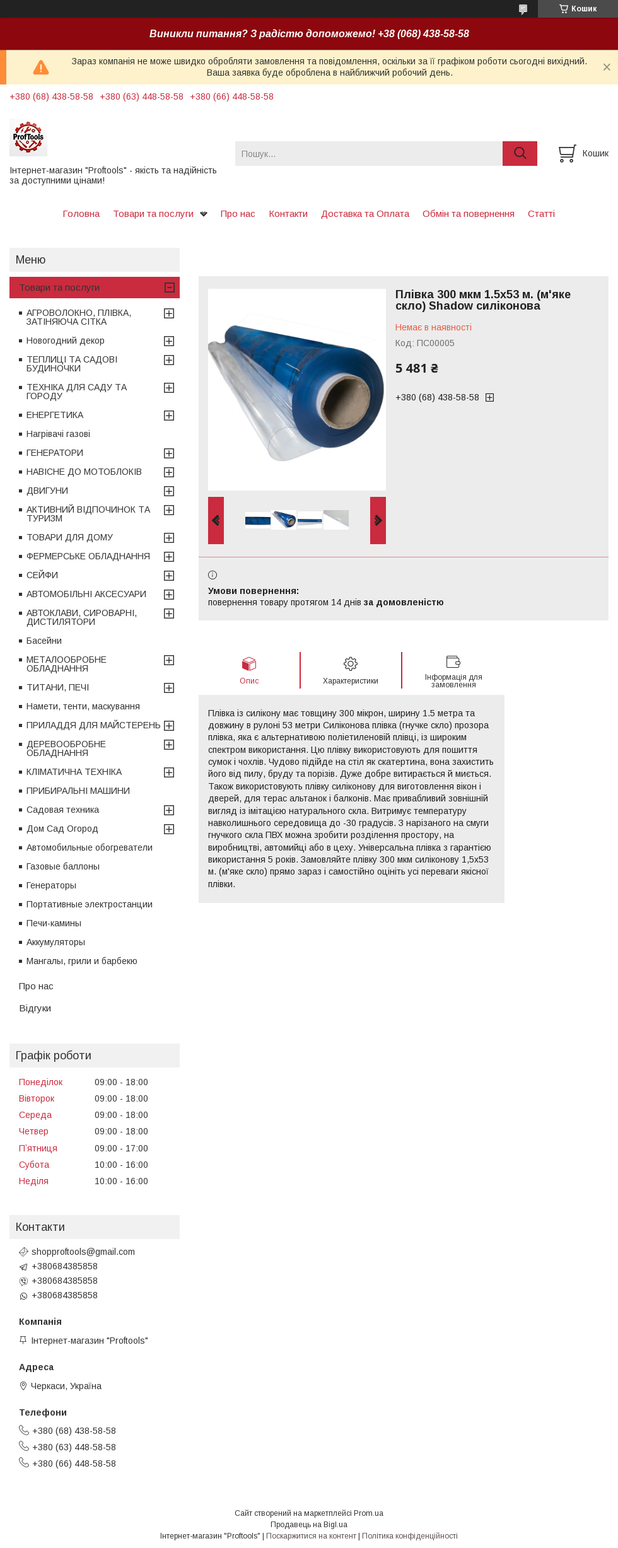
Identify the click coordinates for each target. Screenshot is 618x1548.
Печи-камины (53, 923)
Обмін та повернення (469, 213)
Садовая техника (62, 810)
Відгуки (35, 1008)
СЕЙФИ (42, 575)
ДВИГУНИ (47, 491)
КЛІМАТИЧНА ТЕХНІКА (74, 772)
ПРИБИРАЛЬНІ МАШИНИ (78, 791)
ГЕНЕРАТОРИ (54, 453)
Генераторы (51, 885)
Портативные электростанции (89, 904)
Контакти (288, 213)
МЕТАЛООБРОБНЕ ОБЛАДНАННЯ (66, 664)
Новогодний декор (65, 340)
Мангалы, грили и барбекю (81, 961)
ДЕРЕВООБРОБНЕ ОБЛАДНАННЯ (66, 748)
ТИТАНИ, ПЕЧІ (57, 687)
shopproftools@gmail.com (83, 1252)
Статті (541, 213)
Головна (81, 213)
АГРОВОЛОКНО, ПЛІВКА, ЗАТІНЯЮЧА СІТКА (78, 317)
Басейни (44, 641)
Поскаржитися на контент (311, 1536)
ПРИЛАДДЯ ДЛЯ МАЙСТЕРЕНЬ (93, 725)
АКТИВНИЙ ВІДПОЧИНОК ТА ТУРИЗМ (88, 513)
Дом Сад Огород (62, 828)
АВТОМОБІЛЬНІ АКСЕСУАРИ (86, 594)
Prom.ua (368, 1513)
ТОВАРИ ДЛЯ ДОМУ (69, 537)
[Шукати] (520, 153)
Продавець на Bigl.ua (309, 1524)
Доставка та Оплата (365, 213)
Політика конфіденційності (410, 1536)
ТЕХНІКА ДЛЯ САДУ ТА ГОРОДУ (76, 391)
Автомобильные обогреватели (89, 847)
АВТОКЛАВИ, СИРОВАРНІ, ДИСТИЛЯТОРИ (81, 617)
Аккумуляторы (55, 942)
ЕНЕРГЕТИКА (54, 415)
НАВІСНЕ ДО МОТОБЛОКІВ (84, 472)
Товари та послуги (153, 213)
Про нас (238, 213)
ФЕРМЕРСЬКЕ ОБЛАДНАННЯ (88, 556)
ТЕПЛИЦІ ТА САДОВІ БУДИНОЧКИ (71, 363)
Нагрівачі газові (58, 434)
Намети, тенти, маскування (83, 706)
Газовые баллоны (63, 866)
